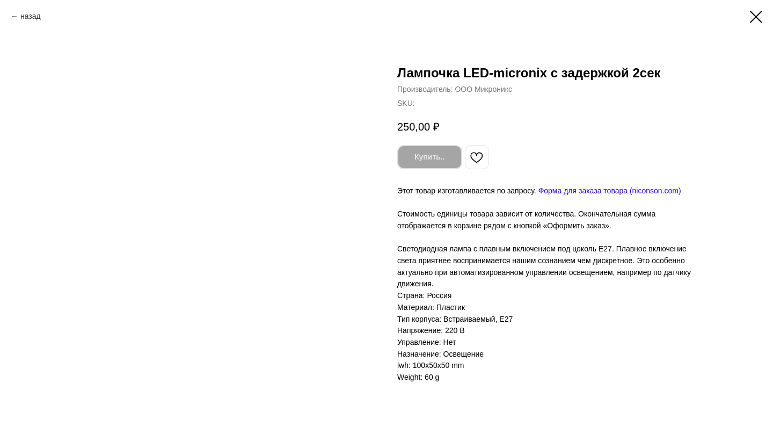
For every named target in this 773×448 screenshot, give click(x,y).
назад (30, 16)
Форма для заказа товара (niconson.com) (609, 190)
